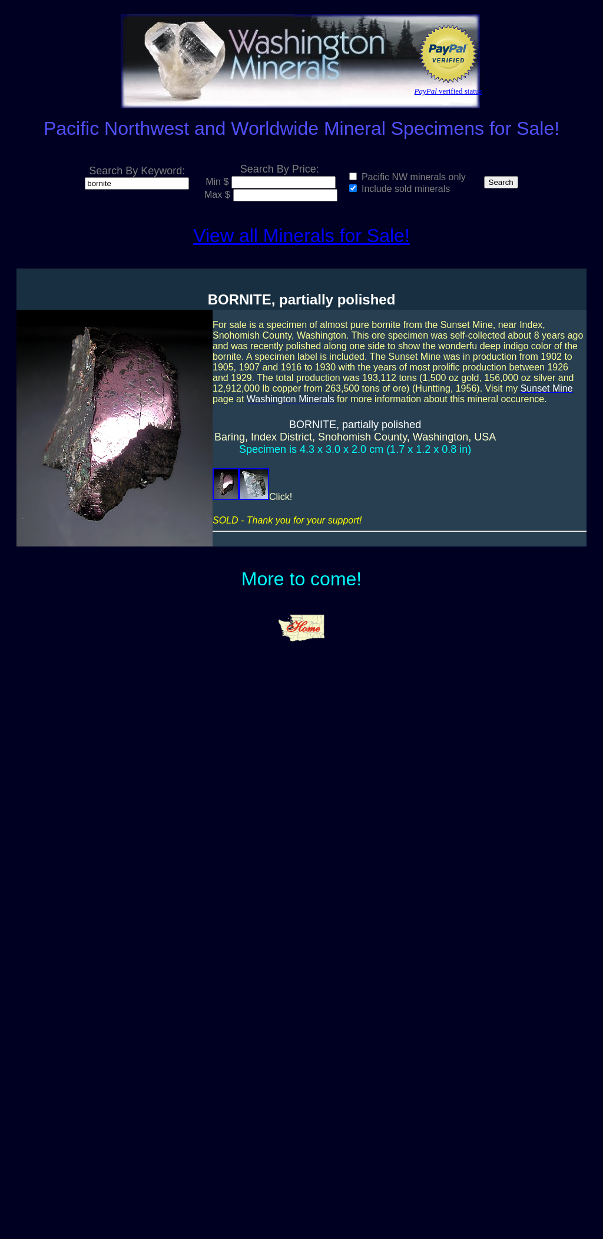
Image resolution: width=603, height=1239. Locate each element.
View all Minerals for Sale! (301, 235)
